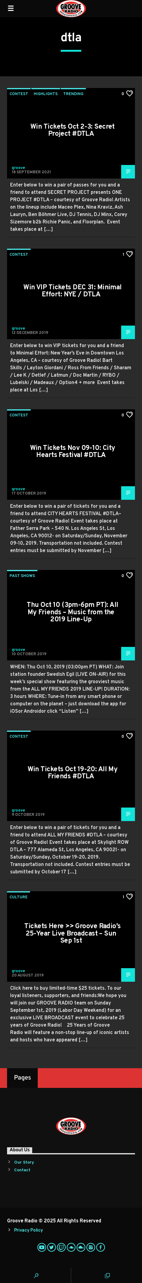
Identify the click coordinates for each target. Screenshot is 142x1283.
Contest (19, 94)
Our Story (24, 1162)
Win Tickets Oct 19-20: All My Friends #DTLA (73, 773)
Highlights (46, 94)
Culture (19, 897)
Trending (73, 94)
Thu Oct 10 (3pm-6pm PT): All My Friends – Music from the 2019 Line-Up (72, 612)
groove (18, 168)
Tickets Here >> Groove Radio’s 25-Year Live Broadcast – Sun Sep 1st (72, 933)
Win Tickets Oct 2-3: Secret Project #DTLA (72, 130)
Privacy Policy (28, 1230)
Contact (22, 1170)
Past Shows (22, 576)
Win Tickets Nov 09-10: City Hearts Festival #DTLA (72, 452)
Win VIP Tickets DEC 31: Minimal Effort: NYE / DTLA (72, 291)
